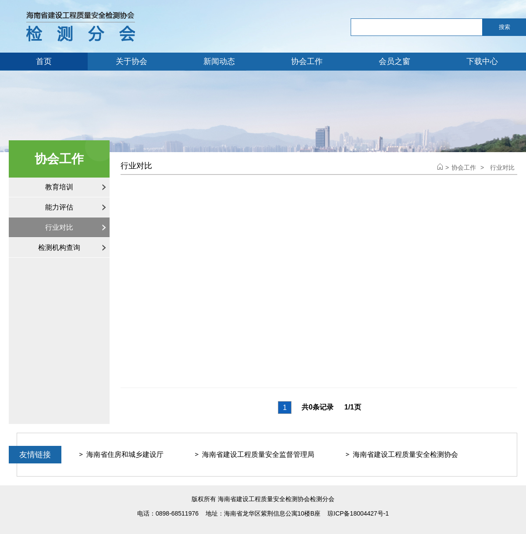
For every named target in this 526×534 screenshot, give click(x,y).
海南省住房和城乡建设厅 (124, 454)
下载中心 (482, 61)
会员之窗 (394, 61)
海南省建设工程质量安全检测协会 (405, 454)
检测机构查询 (59, 247)
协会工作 (307, 61)
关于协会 (131, 61)
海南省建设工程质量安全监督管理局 (258, 454)
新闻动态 (219, 61)
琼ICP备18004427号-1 (358, 513)
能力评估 (59, 207)
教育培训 (59, 187)
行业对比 (59, 227)
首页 (44, 61)
